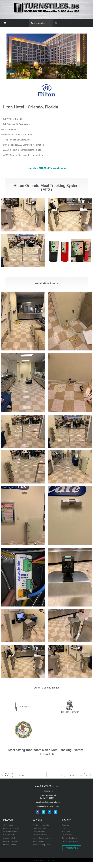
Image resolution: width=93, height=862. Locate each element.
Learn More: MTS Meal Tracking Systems (46, 168)
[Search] (55, 23)
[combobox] (41, 23)
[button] (5, 23)
